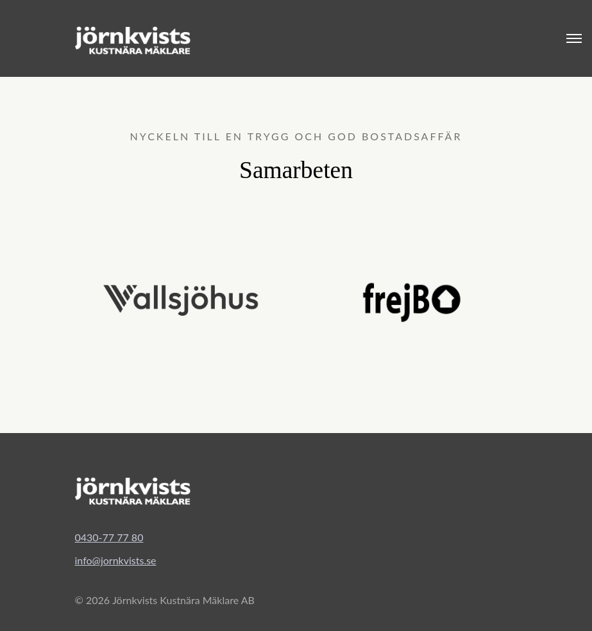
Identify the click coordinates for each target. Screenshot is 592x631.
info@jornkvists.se (115, 560)
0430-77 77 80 (109, 537)
